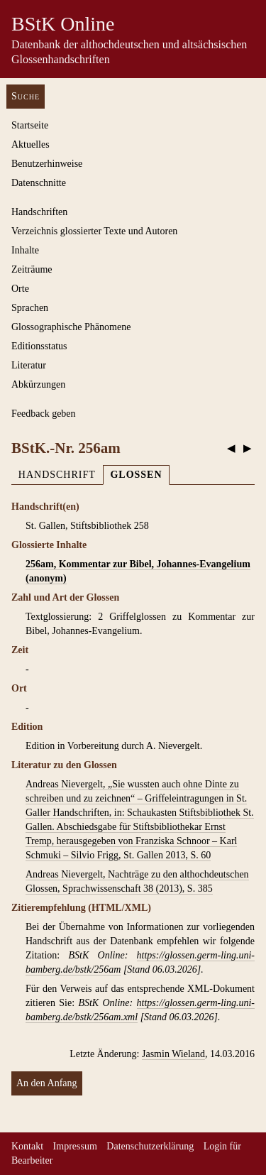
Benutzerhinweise (46, 163)
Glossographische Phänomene (71, 327)
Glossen (136, 474)
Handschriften (39, 212)
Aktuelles (30, 144)
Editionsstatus (39, 346)
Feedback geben (43, 413)
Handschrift (57, 474)
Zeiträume (31, 269)
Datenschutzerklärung (150, 1146)
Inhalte (25, 250)
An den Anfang (46, 1083)
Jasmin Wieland (173, 1054)
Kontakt (27, 1146)
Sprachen (29, 307)
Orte (20, 288)
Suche (25, 96)
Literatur (28, 365)
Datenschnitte (38, 182)
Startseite (29, 125)
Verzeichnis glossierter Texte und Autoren (94, 231)
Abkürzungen (38, 384)
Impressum (75, 1146)
